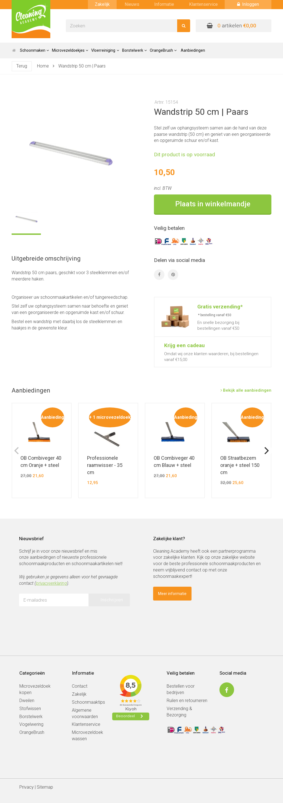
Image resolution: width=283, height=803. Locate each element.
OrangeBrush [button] (163, 50)
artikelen (231, 25)
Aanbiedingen (193, 50)
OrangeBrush (31, 732)
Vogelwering (31, 724)
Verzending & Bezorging (179, 712)
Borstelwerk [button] (134, 50)
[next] (266, 451)
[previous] (17, 451)
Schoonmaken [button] (34, 50)
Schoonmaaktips (88, 702)
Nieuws (132, 4)
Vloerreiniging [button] (105, 50)
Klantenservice (203, 4)
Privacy (26, 787)
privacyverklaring (51, 583)
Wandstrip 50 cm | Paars (82, 66)
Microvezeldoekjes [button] (70, 50)
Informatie (164, 4)
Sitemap (45, 787)
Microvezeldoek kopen (35, 689)
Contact (79, 686)
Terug (21, 66)
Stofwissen (30, 708)
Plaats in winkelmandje (212, 204)
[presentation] (61, 621)
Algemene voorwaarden (85, 713)
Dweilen (26, 700)
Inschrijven (111, 599)
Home (43, 66)
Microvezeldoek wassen (87, 735)
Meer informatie (172, 593)
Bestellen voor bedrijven (181, 689)
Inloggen (248, 4)
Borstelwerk (31, 716)
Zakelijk (102, 4)
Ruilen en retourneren (187, 700)
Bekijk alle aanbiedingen (246, 390)
